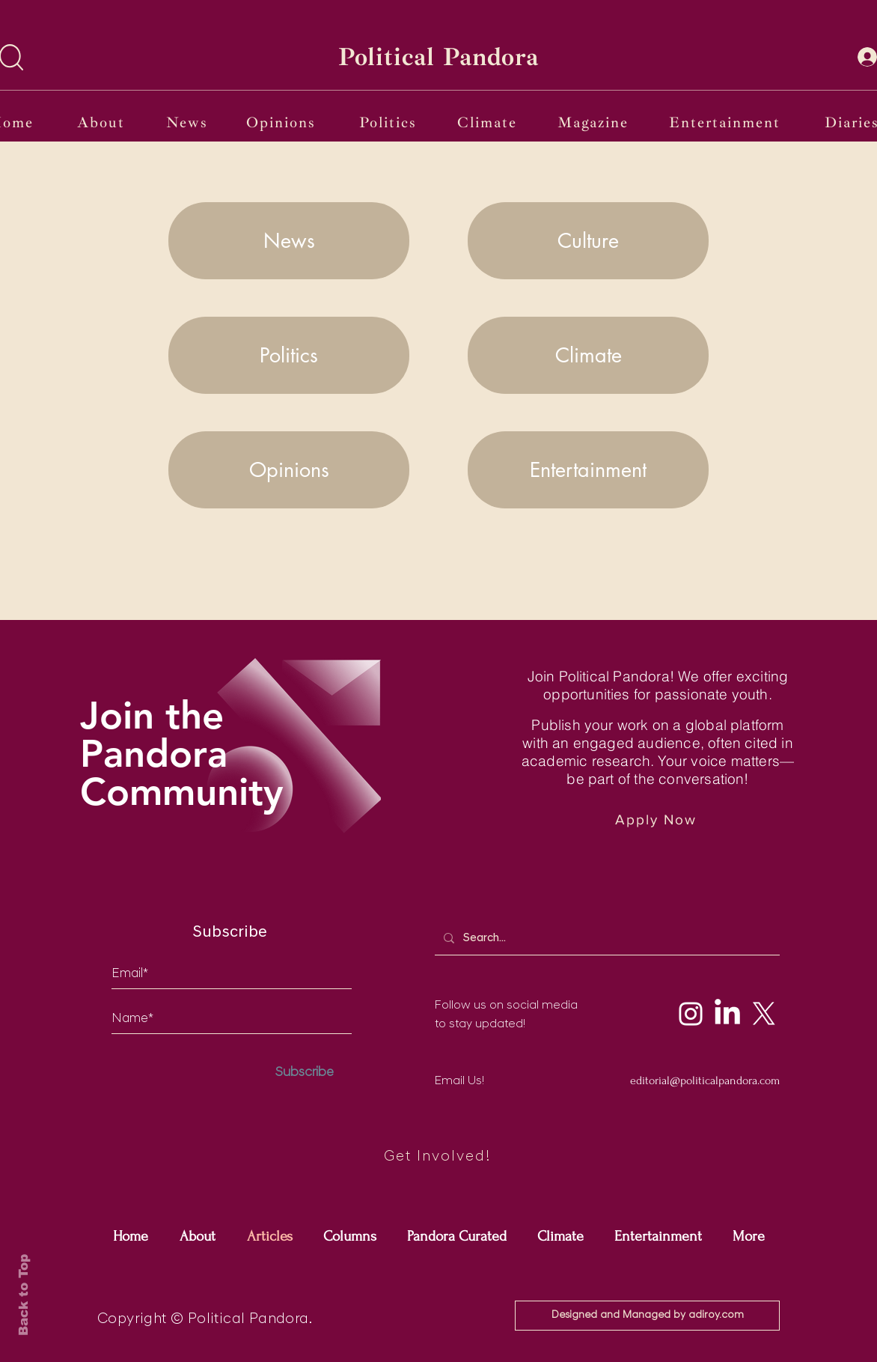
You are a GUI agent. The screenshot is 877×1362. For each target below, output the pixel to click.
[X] (764, 1014)
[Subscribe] (304, 1072)
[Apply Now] (657, 819)
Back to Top (23, 1295)
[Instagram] (690, 1014)
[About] (102, 122)
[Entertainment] (726, 122)
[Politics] (389, 122)
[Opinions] (282, 122)
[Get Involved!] (438, 1157)
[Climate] (489, 122)
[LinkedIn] (727, 1014)
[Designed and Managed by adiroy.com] (647, 1316)
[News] (188, 122)
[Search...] (605, 938)
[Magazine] (595, 122)
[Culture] (588, 240)
